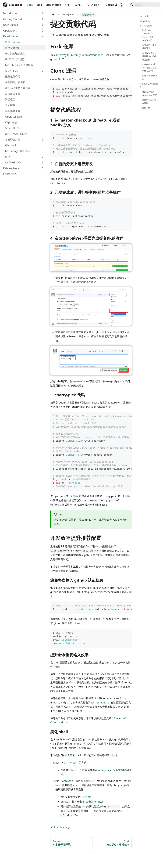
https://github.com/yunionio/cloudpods (79, 55)
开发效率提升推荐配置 (148, 85)
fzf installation (99, 702)
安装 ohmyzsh (97, 801)
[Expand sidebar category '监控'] (42, 156)
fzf (68, 702)
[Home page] (53, 14)
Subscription (53, 5)
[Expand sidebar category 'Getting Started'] (42, 19)
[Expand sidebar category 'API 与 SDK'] (42, 70)
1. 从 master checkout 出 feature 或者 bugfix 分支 (148, 35)
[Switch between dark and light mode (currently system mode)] (121, 4)
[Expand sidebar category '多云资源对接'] (42, 139)
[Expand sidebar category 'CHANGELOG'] (42, 162)
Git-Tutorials (57, 183)
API (67, 5)
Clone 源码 (144, 20)
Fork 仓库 (143, 16)
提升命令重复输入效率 (149, 101)
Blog (39, 5)
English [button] (92, 5)
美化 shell (146, 107)
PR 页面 (73, 496)
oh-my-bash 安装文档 (110, 770)
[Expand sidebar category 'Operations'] (42, 30)
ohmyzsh (67, 781)
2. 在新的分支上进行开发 (149, 46)
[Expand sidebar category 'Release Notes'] (42, 168)
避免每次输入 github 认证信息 (149, 93)
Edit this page (60, 827)
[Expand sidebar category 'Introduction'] (42, 13)
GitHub (111, 5)
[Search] (144, 4)
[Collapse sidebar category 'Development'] (42, 36)
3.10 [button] (77, 5)
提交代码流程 (145, 25)
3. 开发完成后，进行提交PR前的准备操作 (149, 56)
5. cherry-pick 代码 (149, 77)
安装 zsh (87, 797)
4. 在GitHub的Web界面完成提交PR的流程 (149, 67)
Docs (30, 5)
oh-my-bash (71, 762)
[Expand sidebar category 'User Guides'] (42, 24)
